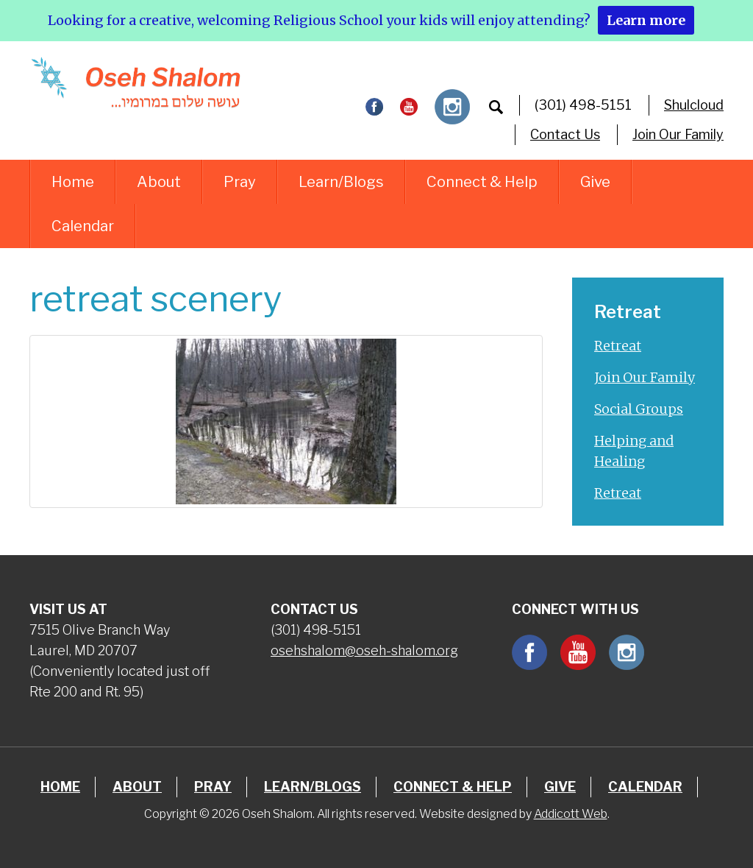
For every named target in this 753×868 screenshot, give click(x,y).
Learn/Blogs (341, 182)
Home (72, 182)
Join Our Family (678, 134)
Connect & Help (482, 182)
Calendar (82, 226)
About (159, 182)
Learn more (646, 20)
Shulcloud (694, 105)
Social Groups (638, 409)
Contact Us (565, 134)
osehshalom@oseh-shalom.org (364, 650)
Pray (240, 182)
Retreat (617, 345)
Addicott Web (570, 814)
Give (595, 182)
